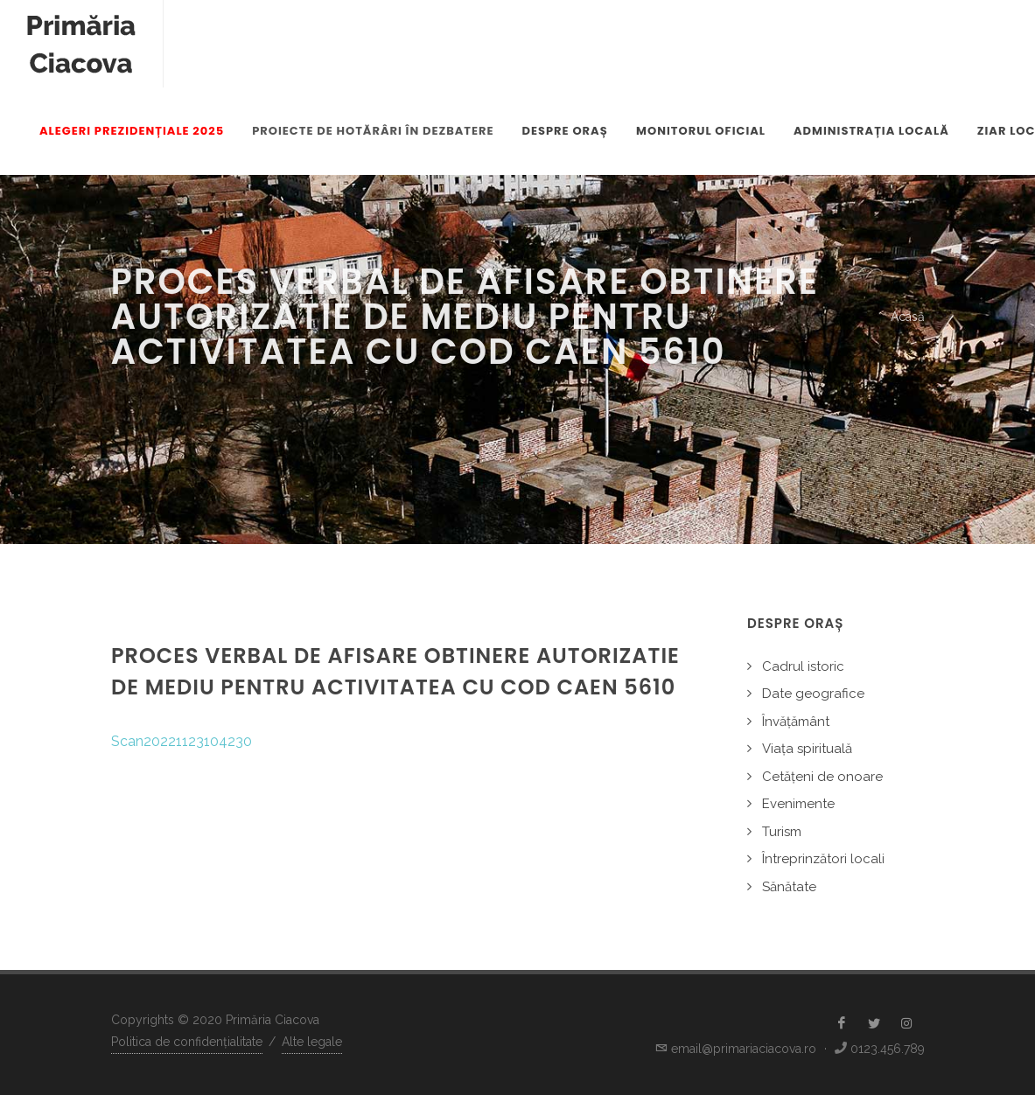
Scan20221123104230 (181, 741)
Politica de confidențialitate (186, 1042)
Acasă (908, 317)
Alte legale (312, 1042)
